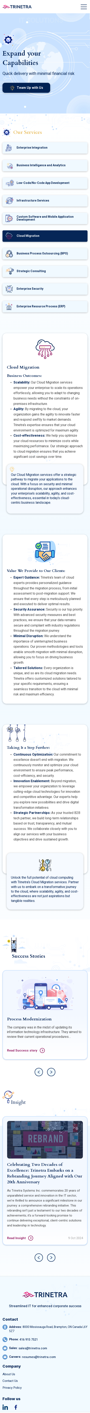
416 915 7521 (28, 1339)
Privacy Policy (12, 1388)
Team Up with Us (26, 87)
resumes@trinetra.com (39, 1357)
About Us (8, 1374)
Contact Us (10, 1381)
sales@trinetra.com (32, 1348)
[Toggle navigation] (84, 7)
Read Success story (26, 1070)
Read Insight (20, 1258)
